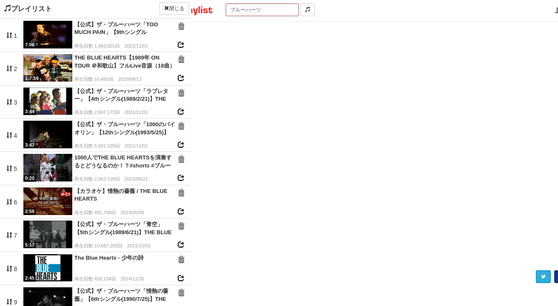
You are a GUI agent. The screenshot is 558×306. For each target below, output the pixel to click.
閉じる (174, 8)
